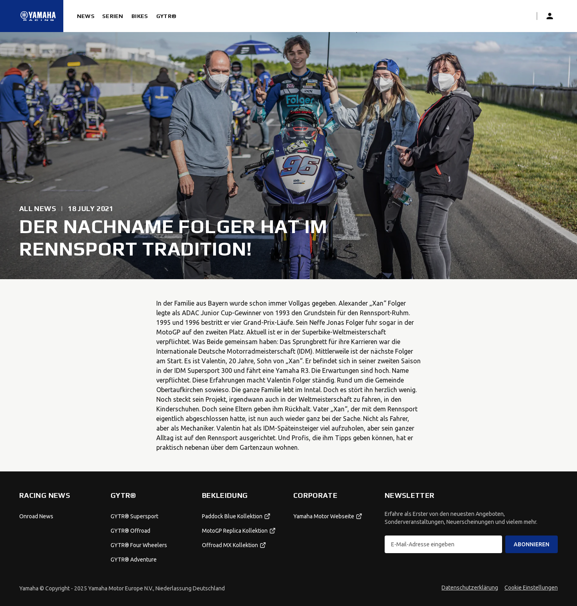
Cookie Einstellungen (531, 587)
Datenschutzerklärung (470, 587)
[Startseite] (38, 16)
